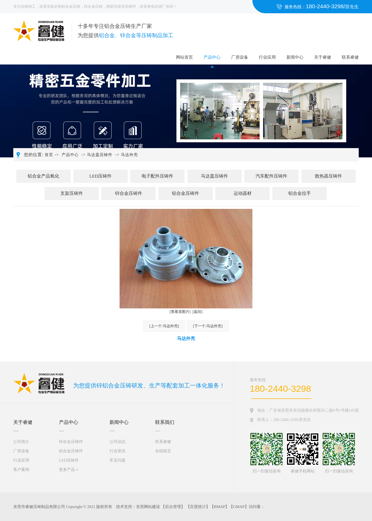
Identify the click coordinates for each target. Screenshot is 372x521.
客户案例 (21, 469)
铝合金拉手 (299, 193)
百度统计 (198, 507)
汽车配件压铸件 (271, 176)
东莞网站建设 (148, 507)
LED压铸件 (100, 176)
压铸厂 (160, 6)
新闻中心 (294, 57)
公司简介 (21, 442)
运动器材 (243, 193)
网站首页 (184, 57)
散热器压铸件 (328, 176)
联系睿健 (350, 57)
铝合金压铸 (71, 6)
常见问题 (117, 460)
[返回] (197, 312)
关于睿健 (322, 57)
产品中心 (212, 57)
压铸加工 (28, 6)
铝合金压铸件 (185, 193)
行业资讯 (117, 451)
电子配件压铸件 (157, 176)
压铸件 (130, 6)
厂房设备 (239, 57)
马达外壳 (129, 155)
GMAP (238, 507)
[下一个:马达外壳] (208, 326)
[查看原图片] (180, 312)
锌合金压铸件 (128, 193)
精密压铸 (113, 6)
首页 (49, 155)
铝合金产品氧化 (43, 176)
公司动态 (117, 442)
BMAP (219, 507)
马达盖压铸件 (99, 155)
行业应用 (267, 57)
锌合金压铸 (93, 6)
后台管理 (173, 507)
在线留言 (163, 451)
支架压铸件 (71, 193)
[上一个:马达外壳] (164, 326)
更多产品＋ (69, 469)
